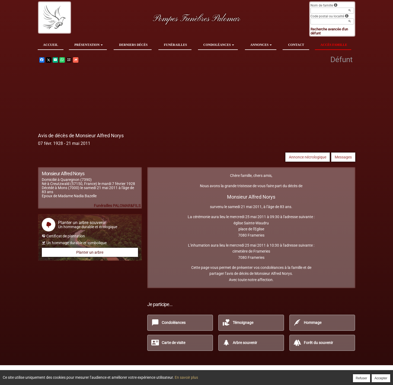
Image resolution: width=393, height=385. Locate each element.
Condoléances (218, 45)
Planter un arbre (89, 252)
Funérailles (175, 45)
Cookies (216, 375)
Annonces (261, 45)
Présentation (88, 45)
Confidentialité (195, 375)
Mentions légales (240, 375)
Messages (343, 157)
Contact (296, 45)
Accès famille (333, 45)
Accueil (50, 45)
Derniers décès (133, 45)
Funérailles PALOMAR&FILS (117, 205)
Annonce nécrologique (307, 157)
